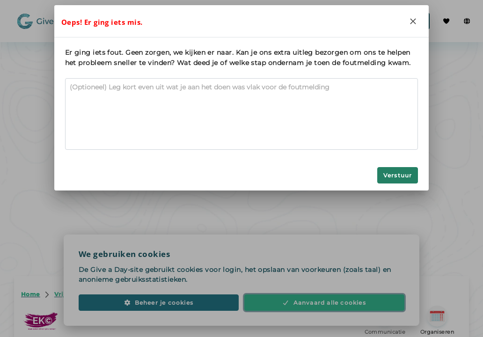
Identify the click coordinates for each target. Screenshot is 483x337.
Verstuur (397, 175)
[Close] (413, 21)
